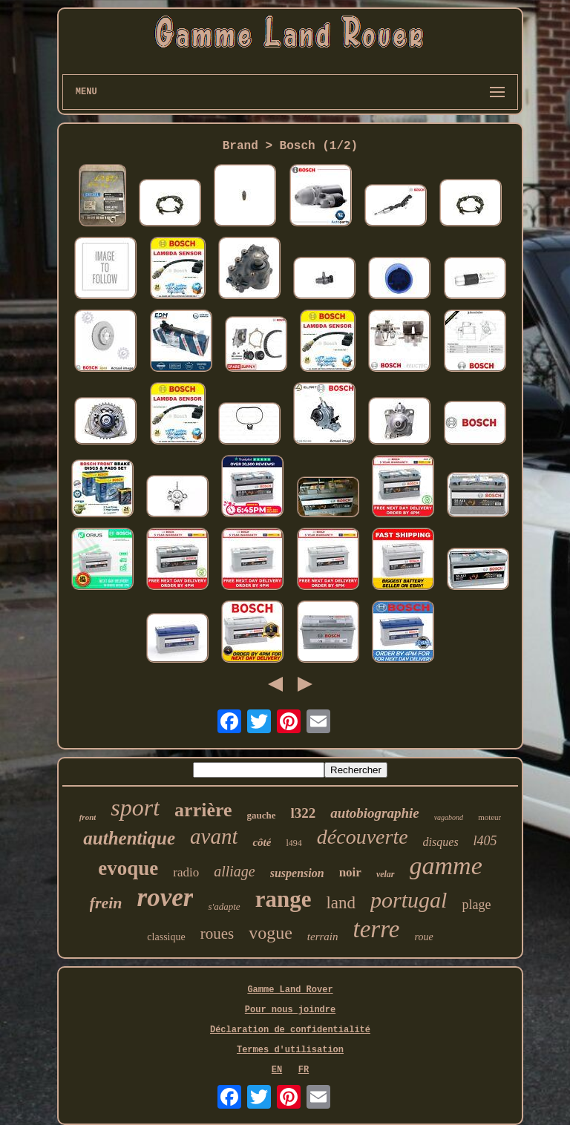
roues (217, 933)
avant (214, 836)
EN (277, 1070)
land (341, 902)
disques (441, 842)
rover (165, 897)
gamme (446, 865)
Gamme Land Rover (289, 990)
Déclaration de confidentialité (290, 1030)
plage (476, 904)
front (87, 817)
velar (385, 874)
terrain (322, 936)
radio (186, 872)
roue (423, 936)
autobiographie (374, 813)
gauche (261, 815)
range (283, 899)
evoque (128, 868)
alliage (234, 871)
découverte (362, 836)
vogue (270, 932)
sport (135, 807)
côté (261, 842)
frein (106, 902)
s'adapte (224, 906)
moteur (489, 817)
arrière (203, 810)
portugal (408, 900)
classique (166, 936)
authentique (129, 838)
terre (376, 929)
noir (350, 872)
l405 (485, 840)
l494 (293, 843)
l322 (303, 813)
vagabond (448, 817)
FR (303, 1070)
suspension (297, 873)
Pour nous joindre (290, 1010)
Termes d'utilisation (290, 1050)
